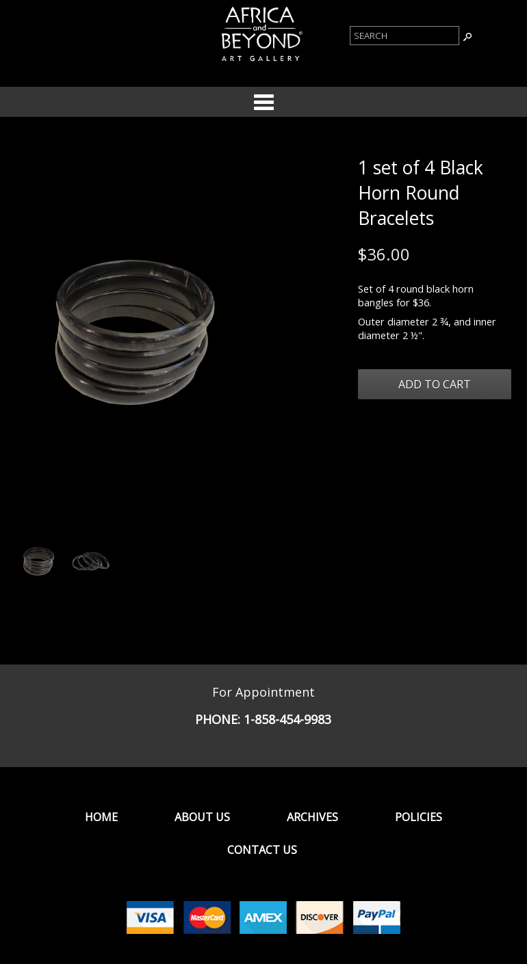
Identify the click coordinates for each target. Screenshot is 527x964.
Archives (312, 817)
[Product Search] (404, 35)
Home (101, 817)
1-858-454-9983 (287, 719)
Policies (418, 817)
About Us (202, 817)
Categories (263, 102)
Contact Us (262, 849)
